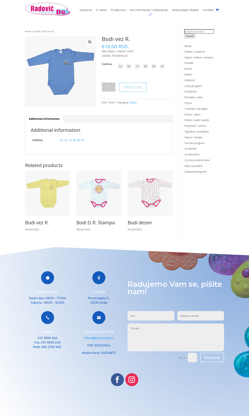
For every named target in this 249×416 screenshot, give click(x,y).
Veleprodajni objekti (185, 10)
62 (61, 140)
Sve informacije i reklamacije (149, 10)
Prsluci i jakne (192, 114)
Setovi (188, 103)
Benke (188, 68)
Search (190, 36)
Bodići (37, 31)
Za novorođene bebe (197, 160)
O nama (101, 10)
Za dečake (190, 148)
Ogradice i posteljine (196, 131)
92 (82, 140)
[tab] (44, 119)
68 (65, 140)
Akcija (187, 46)
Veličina (107, 64)
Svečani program (194, 143)
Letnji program (193, 86)
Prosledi (212, 357)
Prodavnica (118, 10)
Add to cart (132, 87)
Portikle (188, 63)
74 (69, 140)
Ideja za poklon (193, 166)
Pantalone (190, 91)
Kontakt (208, 10)
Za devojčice (192, 154)
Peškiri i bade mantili (196, 120)
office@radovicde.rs (99, 338)
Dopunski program (195, 171)
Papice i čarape (193, 137)
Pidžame (189, 80)
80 (74, 140)
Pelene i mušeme (194, 51)
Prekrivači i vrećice (195, 126)
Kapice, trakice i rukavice (199, 57)
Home (28, 31)
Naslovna (86, 10)
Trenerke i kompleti (196, 108)
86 (78, 140)
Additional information (44, 118)
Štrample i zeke (193, 97)
